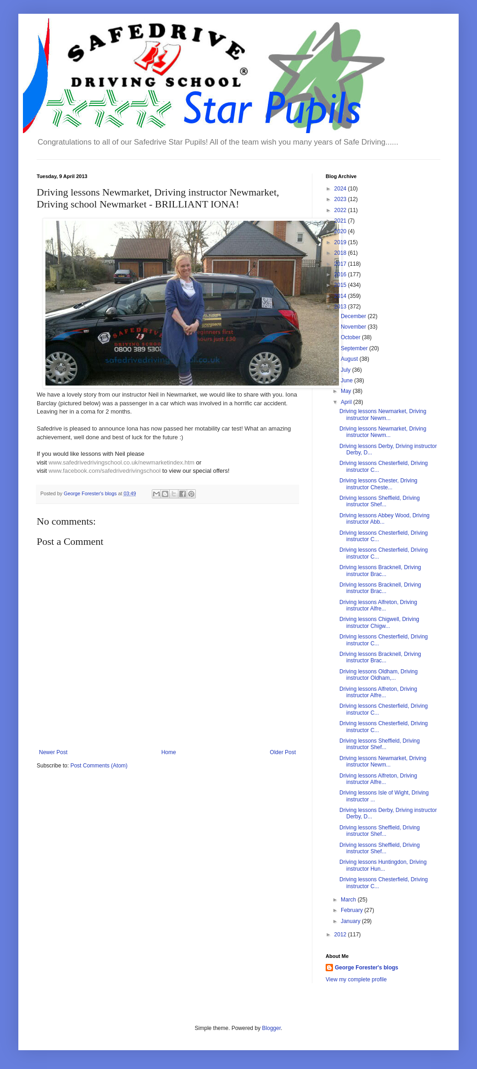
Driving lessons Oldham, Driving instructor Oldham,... (378, 674)
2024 (341, 188)
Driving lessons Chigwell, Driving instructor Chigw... (379, 622)
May (347, 391)
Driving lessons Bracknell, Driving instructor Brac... (380, 570)
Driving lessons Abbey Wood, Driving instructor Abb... (384, 518)
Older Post (283, 752)
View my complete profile (356, 979)
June (347, 380)
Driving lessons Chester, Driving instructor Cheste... (378, 483)
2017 (341, 264)
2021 (341, 221)
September (355, 348)
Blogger (271, 1028)
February (352, 910)
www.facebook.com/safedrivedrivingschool (105, 470)
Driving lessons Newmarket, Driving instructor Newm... (382, 414)
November (354, 327)
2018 (341, 253)
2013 (341, 306)
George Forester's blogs (366, 967)
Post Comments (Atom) (99, 765)
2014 (341, 296)
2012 (341, 934)
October (351, 337)
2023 (341, 199)
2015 (341, 285)
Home (168, 752)
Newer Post (53, 752)
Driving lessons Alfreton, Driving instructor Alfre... (378, 605)
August (350, 359)
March (349, 899)
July (346, 370)
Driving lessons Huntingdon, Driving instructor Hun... (383, 865)
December (354, 316)
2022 (341, 210)
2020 (341, 231)
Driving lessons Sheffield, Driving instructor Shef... (379, 501)
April (347, 402)
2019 (341, 242)
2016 (341, 274)
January (351, 921)
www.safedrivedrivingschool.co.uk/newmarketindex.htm (121, 462)
